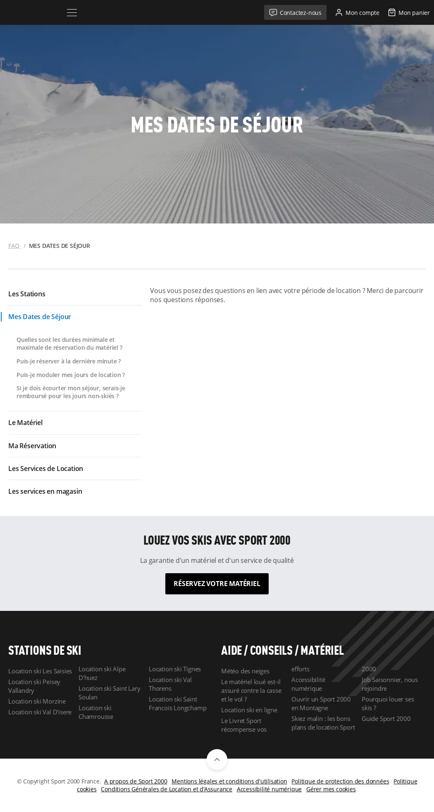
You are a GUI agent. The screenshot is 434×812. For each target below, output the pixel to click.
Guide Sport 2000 (386, 718)
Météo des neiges (245, 671)
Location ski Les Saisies (40, 671)
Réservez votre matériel (217, 583)
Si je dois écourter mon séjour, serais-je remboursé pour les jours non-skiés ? (71, 392)
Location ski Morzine (37, 701)
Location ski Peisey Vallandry (34, 685)
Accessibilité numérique (308, 683)
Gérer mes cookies (331, 789)
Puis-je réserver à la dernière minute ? (69, 361)
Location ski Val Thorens (170, 683)
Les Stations (26, 293)
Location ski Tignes (175, 669)
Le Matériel (25, 422)
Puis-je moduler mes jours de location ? (71, 375)
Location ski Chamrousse (96, 712)
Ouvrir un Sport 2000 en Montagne (321, 703)
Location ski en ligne (249, 710)
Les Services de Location (45, 468)
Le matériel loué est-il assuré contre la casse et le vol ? (251, 690)
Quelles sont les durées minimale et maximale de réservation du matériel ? (69, 343)
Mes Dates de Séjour (39, 316)
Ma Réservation (32, 445)
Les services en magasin (45, 491)
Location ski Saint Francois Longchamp (177, 703)
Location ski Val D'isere (40, 712)
